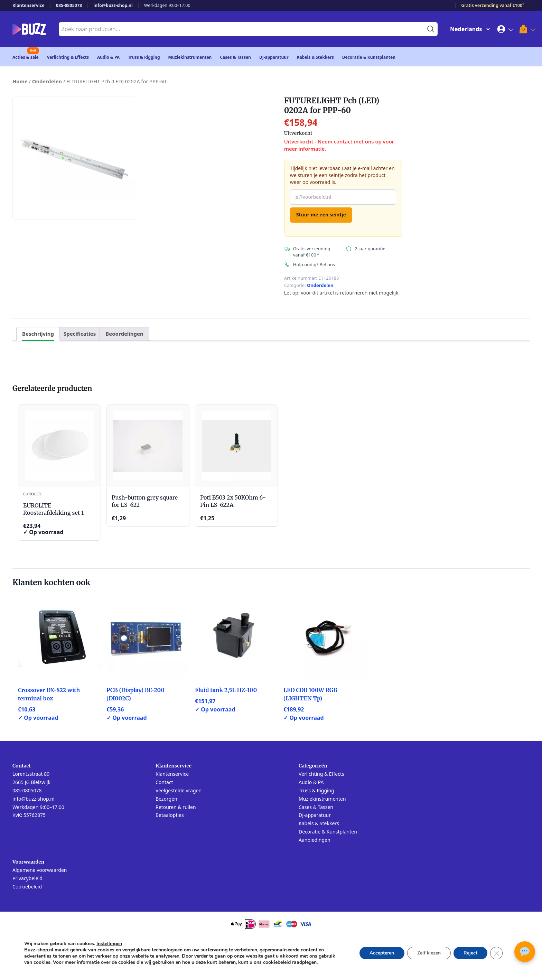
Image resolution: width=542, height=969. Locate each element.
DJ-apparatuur (274, 57)
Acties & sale (25, 57)
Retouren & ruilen (176, 807)
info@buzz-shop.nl (113, 5)
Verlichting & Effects (68, 57)
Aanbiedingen (314, 840)
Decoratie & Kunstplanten (368, 57)
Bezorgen (166, 798)
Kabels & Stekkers (315, 57)
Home (20, 81)
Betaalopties (170, 815)
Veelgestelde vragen (179, 790)
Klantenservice (28, 5)
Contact (164, 782)
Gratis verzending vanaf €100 (492, 5)
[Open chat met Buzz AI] (524, 951)
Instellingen (109, 944)
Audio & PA (108, 57)
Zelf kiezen (428, 953)
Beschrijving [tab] (38, 333)
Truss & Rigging (144, 57)
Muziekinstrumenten (190, 57)
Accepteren (380, 953)
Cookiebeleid (27, 886)
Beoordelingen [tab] (124, 333)
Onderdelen (47, 81)
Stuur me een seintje (321, 214)
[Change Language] (468, 29)
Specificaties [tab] (80, 333)
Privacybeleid (27, 878)
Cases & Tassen (235, 57)
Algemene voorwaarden (39, 870)
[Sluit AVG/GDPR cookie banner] (496, 953)
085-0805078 (69, 5)
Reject (470, 953)
